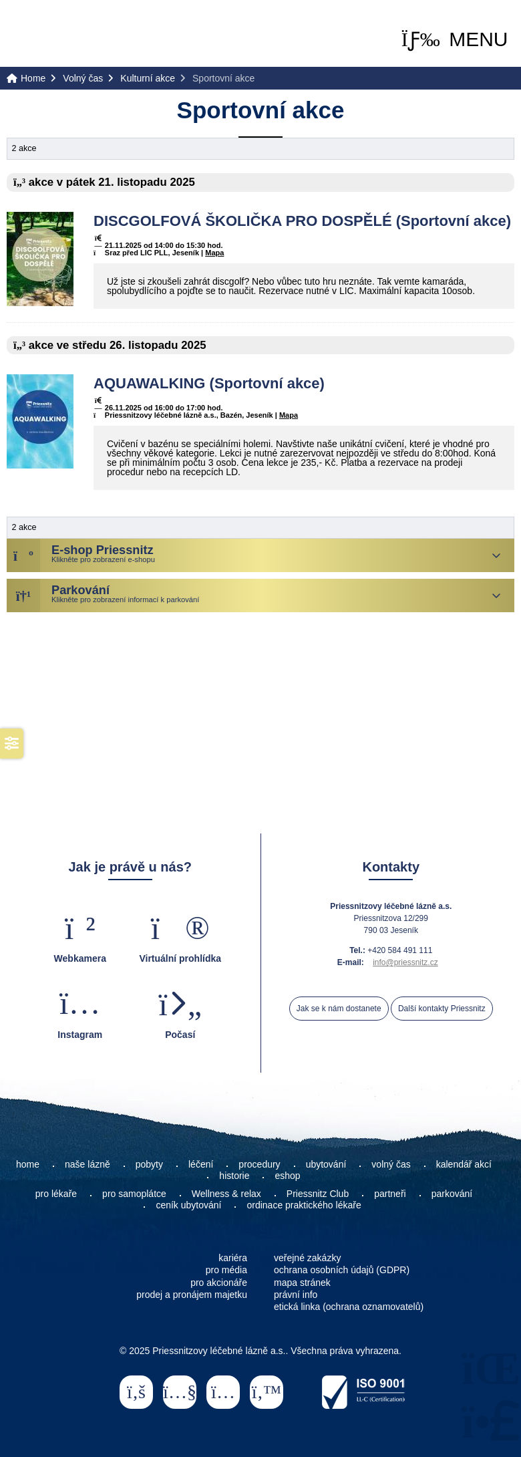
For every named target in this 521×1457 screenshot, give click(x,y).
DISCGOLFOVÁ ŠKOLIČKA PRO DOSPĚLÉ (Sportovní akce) (302, 221)
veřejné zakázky (307, 1257)
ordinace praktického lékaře (304, 1205)
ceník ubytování (188, 1205)
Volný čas (83, 78)
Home (60, 34)
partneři (389, 1193)
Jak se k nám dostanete (339, 1008)
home (27, 1164)
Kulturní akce (147, 78)
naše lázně (87, 1164)
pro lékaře (56, 1193)
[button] (454, 39)
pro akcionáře (218, 1282)
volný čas (390, 1164)
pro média (226, 1270)
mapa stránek (302, 1282)
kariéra (232, 1257)
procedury (259, 1164)
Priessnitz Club (318, 1193)
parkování (451, 1193)
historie (234, 1175)
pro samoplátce (134, 1193)
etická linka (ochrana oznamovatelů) (348, 1306)
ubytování (326, 1164)
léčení (200, 1164)
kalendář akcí (464, 1164)
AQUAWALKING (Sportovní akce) (209, 383)
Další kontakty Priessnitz (442, 1008)
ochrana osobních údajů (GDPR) (341, 1270)
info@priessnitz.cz (405, 962)
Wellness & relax (226, 1193)
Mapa (214, 253)
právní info (295, 1294)
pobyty (149, 1164)
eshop (287, 1175)
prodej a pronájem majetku (191, 1294)
